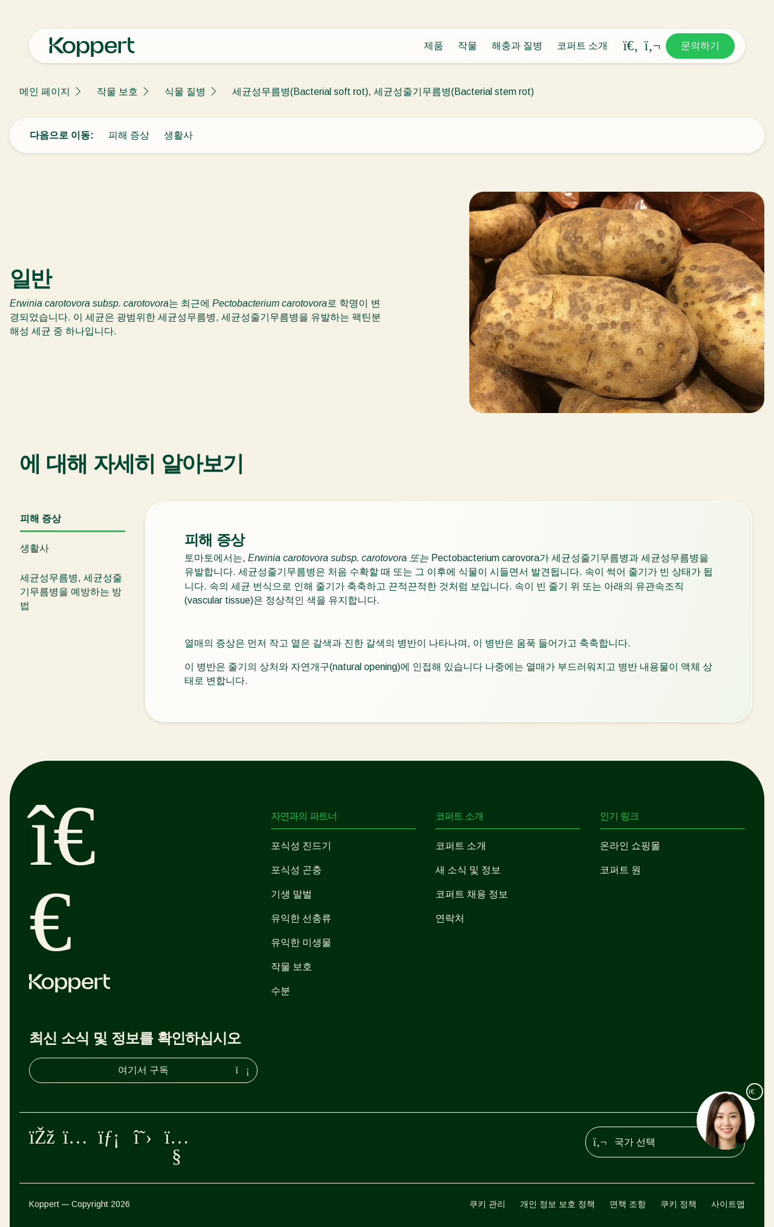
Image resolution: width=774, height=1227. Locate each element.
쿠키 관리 (487, 1204)
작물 (467, 46)
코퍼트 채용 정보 (471, 894)
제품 (433, 46)
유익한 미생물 (301, 942)
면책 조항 (628, 1204)
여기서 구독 (185, 1070)
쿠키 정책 (678, 1204)
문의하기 (700, 46)
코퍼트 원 (620, 870)
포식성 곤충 (296, 870)
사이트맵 (728, 1204)
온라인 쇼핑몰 (630, 846)
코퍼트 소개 (582, 46)
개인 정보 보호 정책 (557, 1204)
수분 (280, 991)
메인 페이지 (44, 91)
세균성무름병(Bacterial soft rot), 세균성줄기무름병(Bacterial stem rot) (383, 91)
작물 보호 (117, 91)
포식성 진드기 (301, 846)
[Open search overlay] (630, 46)
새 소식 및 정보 (468, 870)
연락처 (449, 918)
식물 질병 (185, 91)
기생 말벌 (291, 894)
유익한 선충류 (301, 918)
